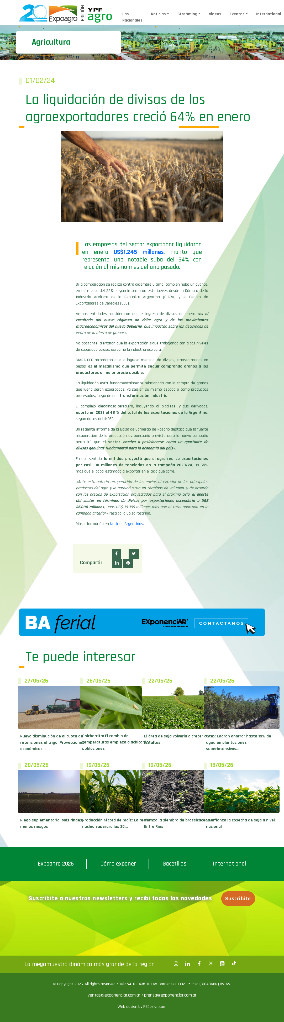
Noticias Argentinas (126, 524)
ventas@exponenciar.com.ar (114, 995)
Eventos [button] (237, 14)
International (268, 14)
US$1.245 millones (139, 252)
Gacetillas (174, 864)
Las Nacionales (132, 17)
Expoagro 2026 (56, 864)
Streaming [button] (187, 14)
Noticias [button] (158, 14)
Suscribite (239, 898)
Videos (215, 14)
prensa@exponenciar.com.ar (170, 995)
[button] (116, 554)
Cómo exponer (118, 864)
